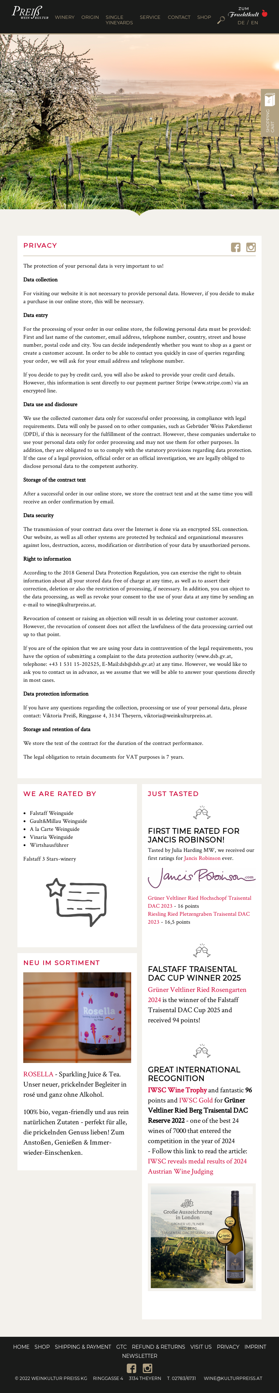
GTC (121, 1347)
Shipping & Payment (83, 1347)
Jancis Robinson (202, 858)
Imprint (255, 1347)
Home (21, 1347)
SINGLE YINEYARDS (119, 20)
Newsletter (139, 1356)
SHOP (204, 17)
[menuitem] (243, 23)
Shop (42, 1347)
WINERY (64, 17)
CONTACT (179, 17)
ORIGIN (90, 17)
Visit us (201, 1347)
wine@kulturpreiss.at (233, 1378)
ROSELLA (38, 1074)
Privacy (228, 1347)
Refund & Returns (158, 1347)
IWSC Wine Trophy (177, 1090)
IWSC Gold (196, 1100)
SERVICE (150, 17)
